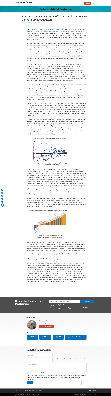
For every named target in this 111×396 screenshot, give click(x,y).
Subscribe (86, 301)
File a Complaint (92, 390)
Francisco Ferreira (27, 22)
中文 (66, 305)
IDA (30, 394)
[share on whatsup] (2, 202)
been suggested (36, 259)
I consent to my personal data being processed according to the (71, 308)
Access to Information (29, 390)
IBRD (27, 394)
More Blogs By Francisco (46, 326)
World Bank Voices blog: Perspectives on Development (75, 337)
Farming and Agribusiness (45, 337)
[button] (94, 3)
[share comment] (2, 205)
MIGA (36, 394)
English (28, 25)
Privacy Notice (42, 375)
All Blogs (68, 3)
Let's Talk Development (61, 9)
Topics (74, 3)
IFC (33, 394)
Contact (80, 3)
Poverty (34, 293)
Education (29, 293)
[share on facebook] (2, 193)
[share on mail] (2, 190)
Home (63, 3)
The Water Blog (58, 337)
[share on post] (2, 196)
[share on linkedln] (2, 199)
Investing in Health (33, 337)
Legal (16, 390)
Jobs (36, 390)
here (42, 44)
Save (30, 382)
